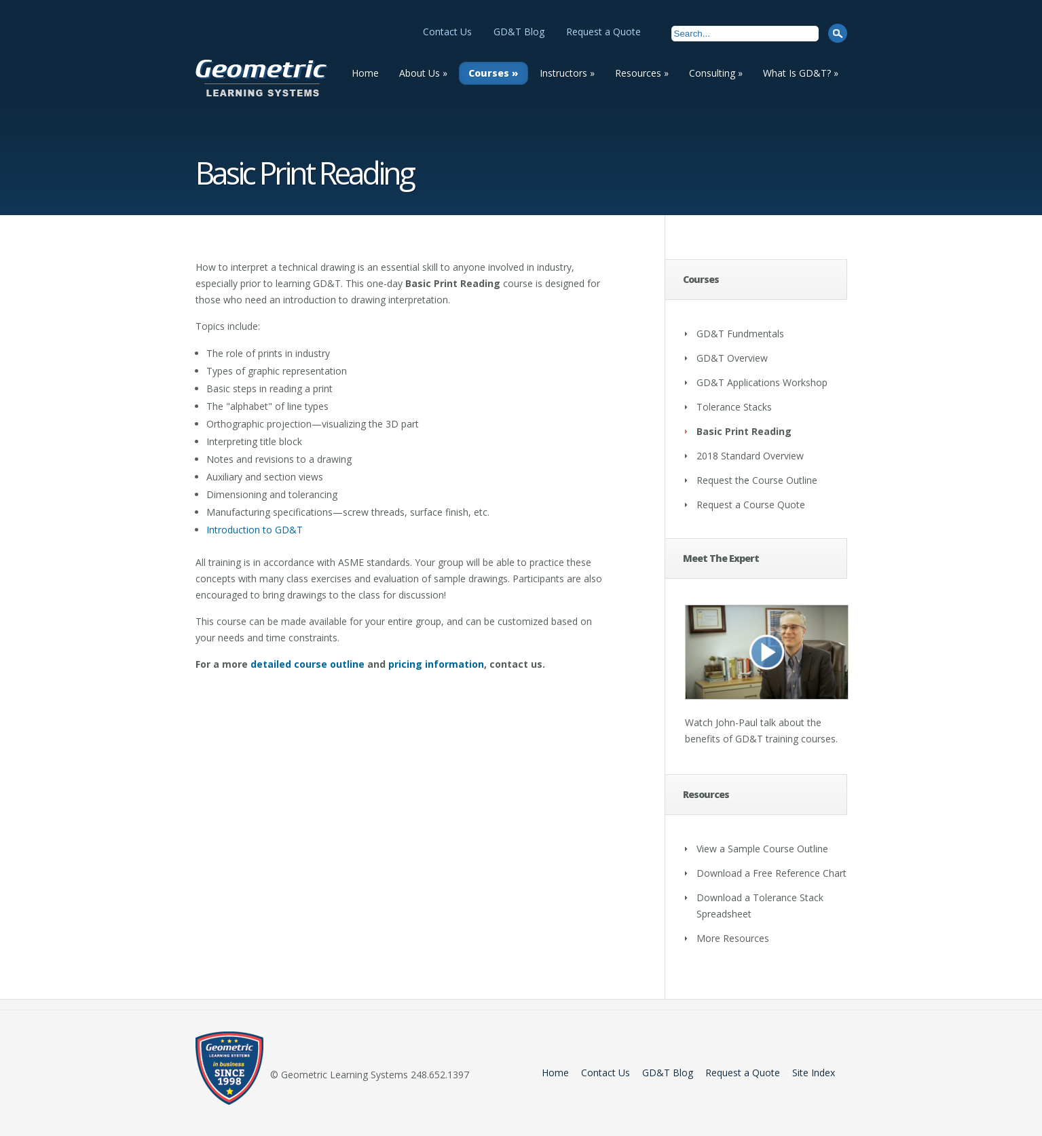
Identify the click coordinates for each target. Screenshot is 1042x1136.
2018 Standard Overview (750, 455)
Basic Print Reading (744, 431)
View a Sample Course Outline (762, 848)
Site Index (813, 1072)
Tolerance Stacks (734, 406)
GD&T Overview (732, 358)
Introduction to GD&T (254, 529)
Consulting (716, 73)
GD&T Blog (519, 31)
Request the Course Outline (756, 480)
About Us (423, 73)
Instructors (567, 73)
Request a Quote (603, 31)
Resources (642, 73)
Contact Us (447, 31)
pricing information (436, 664)
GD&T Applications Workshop (761, 382)
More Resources (732, 938)
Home (365, 73)
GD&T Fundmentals (740, 333)
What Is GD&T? (800, 73)
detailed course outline (307, 664)
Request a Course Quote (750, 504)
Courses (493, 73)
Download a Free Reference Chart (771, 873)
